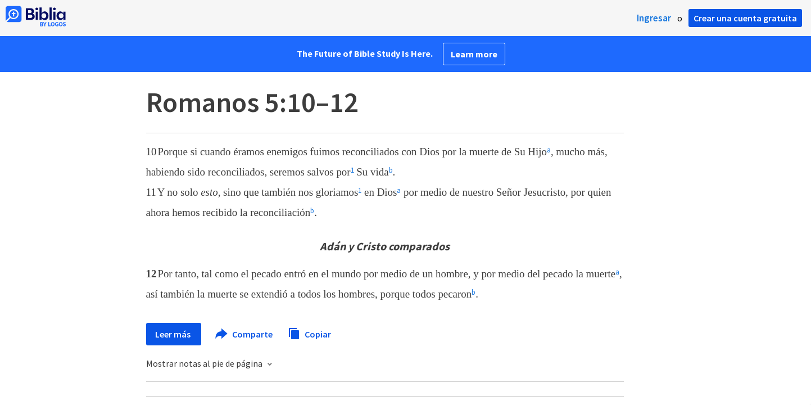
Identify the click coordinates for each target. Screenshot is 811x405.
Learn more (474, 54)
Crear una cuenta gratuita (745, 18)
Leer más (173, 334)
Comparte (244, 334)
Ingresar (654, 18)
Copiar (309, 333)
